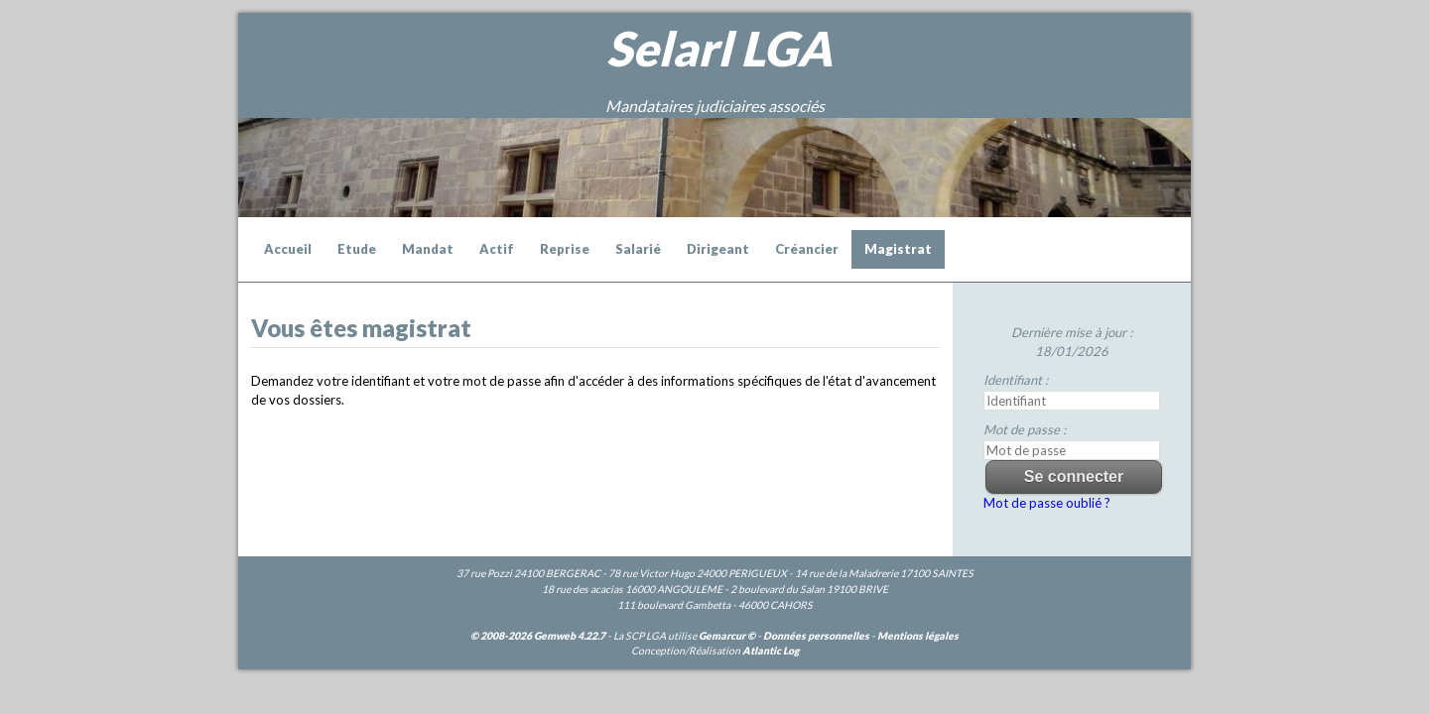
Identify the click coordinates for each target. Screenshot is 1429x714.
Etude (356, 249)
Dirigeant (718, 249)
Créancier (807, 249)
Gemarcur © (727, 636)
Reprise (564, 249)
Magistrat (898, 249)
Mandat (428, 249)
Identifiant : (1015, 380)
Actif (496, 249)
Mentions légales (918, 636)
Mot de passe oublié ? (1046, 503)
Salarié (638, 249)
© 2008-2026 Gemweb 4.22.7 (537, 636)
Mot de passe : (1024, 429)
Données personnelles (816, 636)
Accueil (288, 249)
